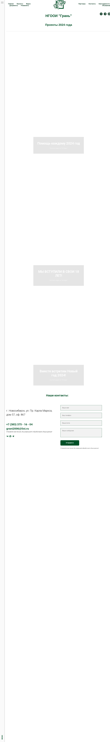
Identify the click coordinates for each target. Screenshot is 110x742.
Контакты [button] (92, 4)
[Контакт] (101, 14)
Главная (11, 4)
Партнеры (82, 4)
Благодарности (104, 4)
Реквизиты (25, 5)
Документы (13, 5)
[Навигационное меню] (2, 3)
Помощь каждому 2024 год (58, 143)
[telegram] (105, 14)
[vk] (7, 436)
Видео (28, 4)
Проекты (20, 4)
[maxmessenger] (10, 436)
